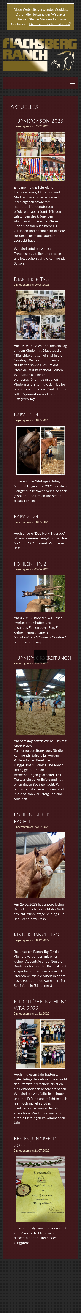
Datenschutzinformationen (49, 24)
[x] (70, 23)
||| (73, 83)
